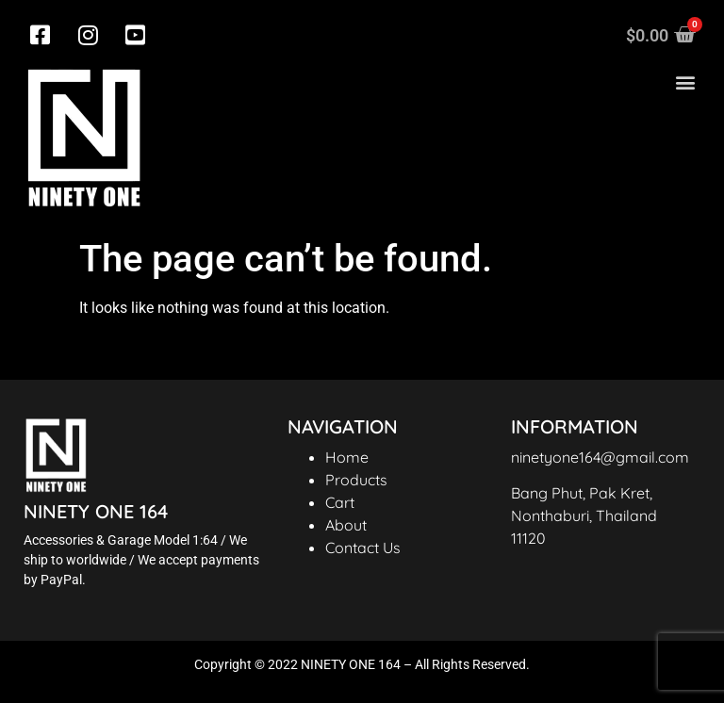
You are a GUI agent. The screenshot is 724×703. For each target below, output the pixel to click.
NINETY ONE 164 (96, 511)
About (346, 524)
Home (347, 457)
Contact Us (363, 547)
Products (356, 479)
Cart (339, 502)
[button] (684, 82)
